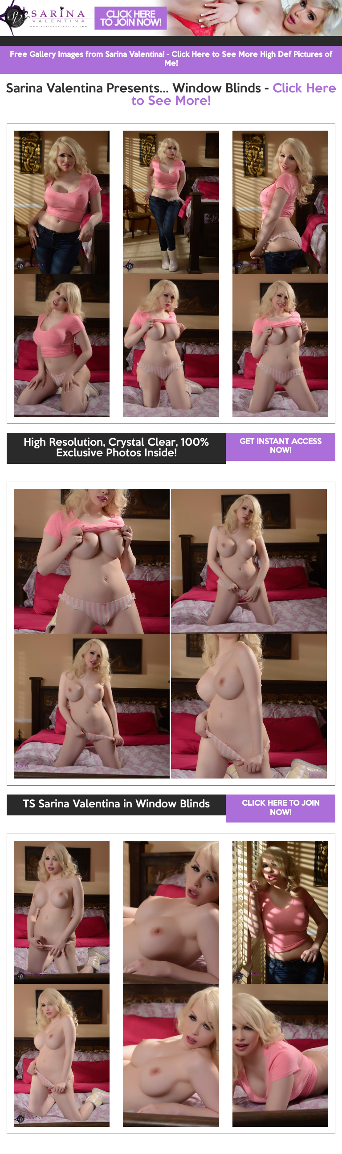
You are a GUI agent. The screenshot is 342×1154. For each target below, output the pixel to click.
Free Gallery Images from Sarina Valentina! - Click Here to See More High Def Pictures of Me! (171, 59)
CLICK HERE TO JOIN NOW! (281, 808)
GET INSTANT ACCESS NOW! (281, 446)
